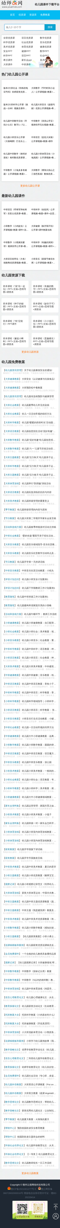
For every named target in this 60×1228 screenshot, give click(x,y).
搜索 (50, 27)
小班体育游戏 (12, 832)
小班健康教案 (12, 622)
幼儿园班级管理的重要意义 (35, 501)
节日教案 (9, 518)
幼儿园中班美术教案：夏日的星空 (39, 866)
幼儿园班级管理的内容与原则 (32, 509)
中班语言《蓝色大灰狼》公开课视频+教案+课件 (43, 139)
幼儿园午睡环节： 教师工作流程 (40, 614)
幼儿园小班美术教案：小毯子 (36, 814)
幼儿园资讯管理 (13, 370)
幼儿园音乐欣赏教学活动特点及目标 (40, 553)
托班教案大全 (12, 1014)
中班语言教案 (12, 683)
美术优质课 (9, 46)
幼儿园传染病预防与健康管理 (39, 396)
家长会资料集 (12, 805)
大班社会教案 (12, 405)
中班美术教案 (12, 866)
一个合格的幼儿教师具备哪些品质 (39, 953)
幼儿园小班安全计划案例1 (35, 579)
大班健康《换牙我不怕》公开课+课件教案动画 (43, 228)
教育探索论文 (12, 1006)
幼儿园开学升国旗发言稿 (29, 858)
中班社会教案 (12, 535)
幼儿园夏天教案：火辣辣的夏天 (33, 1119)
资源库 (33, 14)
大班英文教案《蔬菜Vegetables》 (41, 1093)
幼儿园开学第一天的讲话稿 (31, 562)
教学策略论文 (12, 1049)
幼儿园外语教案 (13, 1084)
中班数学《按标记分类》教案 (36, 971)
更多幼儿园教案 (30, 1173)
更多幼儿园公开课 (30, 185)
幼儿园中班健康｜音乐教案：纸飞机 (40, 675)
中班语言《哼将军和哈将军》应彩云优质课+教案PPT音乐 (15, 212)
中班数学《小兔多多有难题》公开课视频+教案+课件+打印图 (15, 173)
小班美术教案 (12, 771)
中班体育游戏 (12, 988)
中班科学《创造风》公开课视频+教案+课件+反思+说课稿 (43, 212)
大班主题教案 (12, 457)
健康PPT (26, 51)
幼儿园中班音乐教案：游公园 (36, 762)
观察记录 (9, 884)
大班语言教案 (12, 431)
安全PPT (7, 51)
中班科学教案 (12, 649)
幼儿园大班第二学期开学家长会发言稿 (36, 518)
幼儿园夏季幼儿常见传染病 (35, 405)
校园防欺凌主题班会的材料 (31, 1136)
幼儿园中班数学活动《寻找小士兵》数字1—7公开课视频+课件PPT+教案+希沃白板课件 (15, 123)
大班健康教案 (12, 379)
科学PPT (7, 55)
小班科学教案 (12, 701)
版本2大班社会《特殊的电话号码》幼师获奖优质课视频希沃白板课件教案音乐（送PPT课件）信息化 (15, 91)
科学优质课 (9, 42)
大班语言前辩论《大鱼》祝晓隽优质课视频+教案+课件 (15, 261)
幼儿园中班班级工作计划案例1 (32, 596)
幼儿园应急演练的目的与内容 (36, 492)
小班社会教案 (12, 631)
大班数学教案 (12, 440)
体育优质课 (27, 46)
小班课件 (44, 64)
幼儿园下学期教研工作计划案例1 (38, 588)
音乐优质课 (45, 42)
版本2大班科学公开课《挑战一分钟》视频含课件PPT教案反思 (15, 107)
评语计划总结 (12, 579)
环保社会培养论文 (14, 1145)
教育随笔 (9, 596)
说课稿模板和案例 (14, 945)
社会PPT (44, 55)
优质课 (22, 14)
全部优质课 (9, 38)
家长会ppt (27, 60)
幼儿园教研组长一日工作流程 (36, 1163)
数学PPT (44, 51)
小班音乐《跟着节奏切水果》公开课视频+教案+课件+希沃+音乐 (43, 261)
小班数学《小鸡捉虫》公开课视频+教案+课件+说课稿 (16, 229)
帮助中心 (9, 1128)
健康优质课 (45, 46)
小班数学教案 (12, 744)
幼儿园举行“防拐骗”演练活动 (36, 483)
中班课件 (26, 64)
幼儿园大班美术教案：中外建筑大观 (40, 666)
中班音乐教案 (12, 570)
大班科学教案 (12, 422)
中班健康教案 (12, 675)
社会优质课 (27, 42)
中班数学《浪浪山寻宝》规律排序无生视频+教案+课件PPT (43, 123)
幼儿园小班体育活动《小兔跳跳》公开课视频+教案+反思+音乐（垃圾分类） (43, 156)
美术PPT (44, 60)
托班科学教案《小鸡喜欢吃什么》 (39, 1014)
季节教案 (9, 509)
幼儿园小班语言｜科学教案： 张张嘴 (40, 710)
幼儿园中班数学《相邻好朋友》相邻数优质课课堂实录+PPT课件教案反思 (15, 156)
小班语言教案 (12, 657)
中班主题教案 (12, 901)
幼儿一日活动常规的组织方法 (36, 413)
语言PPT (26, 55)
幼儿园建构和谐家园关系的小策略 (34, 605)
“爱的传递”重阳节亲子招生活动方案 (40, 535)
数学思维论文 (12, 1102)
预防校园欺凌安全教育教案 (31, 1128)
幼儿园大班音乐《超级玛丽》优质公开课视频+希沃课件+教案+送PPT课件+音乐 (43, 107)
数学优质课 (45, 38)
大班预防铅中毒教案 (32, 387)
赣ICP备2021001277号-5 (23, 1189)
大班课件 (7, 64)
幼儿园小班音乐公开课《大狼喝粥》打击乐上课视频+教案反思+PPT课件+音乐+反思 (15, 140)
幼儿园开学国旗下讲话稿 (29, 849)
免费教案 (45, 14)
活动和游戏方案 (13, 527)
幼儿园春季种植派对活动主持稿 (40, 527)
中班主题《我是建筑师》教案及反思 (40, 910)
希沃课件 (7, 60)
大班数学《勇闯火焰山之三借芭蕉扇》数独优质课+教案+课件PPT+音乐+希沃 (43, 173)
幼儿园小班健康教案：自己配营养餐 (40, 622)
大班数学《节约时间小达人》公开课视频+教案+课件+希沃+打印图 (43, 91)
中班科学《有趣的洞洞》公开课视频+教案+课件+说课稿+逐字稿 (43, 245)
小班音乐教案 (12, 640)
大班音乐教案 (12, 544)
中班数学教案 (12, 971)
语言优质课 (27, 38)
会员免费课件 (12, 953)
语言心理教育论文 (14, 997)
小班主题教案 (12, 875)
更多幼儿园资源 (30, 352)
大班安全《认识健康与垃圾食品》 (39, 379)
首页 (12, 14)
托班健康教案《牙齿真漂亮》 (36, 1023)
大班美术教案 (12, 501)
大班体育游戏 (12, 483)
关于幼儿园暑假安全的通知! (38, 370)
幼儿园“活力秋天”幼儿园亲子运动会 (40, 466)
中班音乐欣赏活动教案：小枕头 (38, 570)
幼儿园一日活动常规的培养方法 (38, 727)
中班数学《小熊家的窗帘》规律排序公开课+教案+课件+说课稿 (15, 245)
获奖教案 (9, 849)
